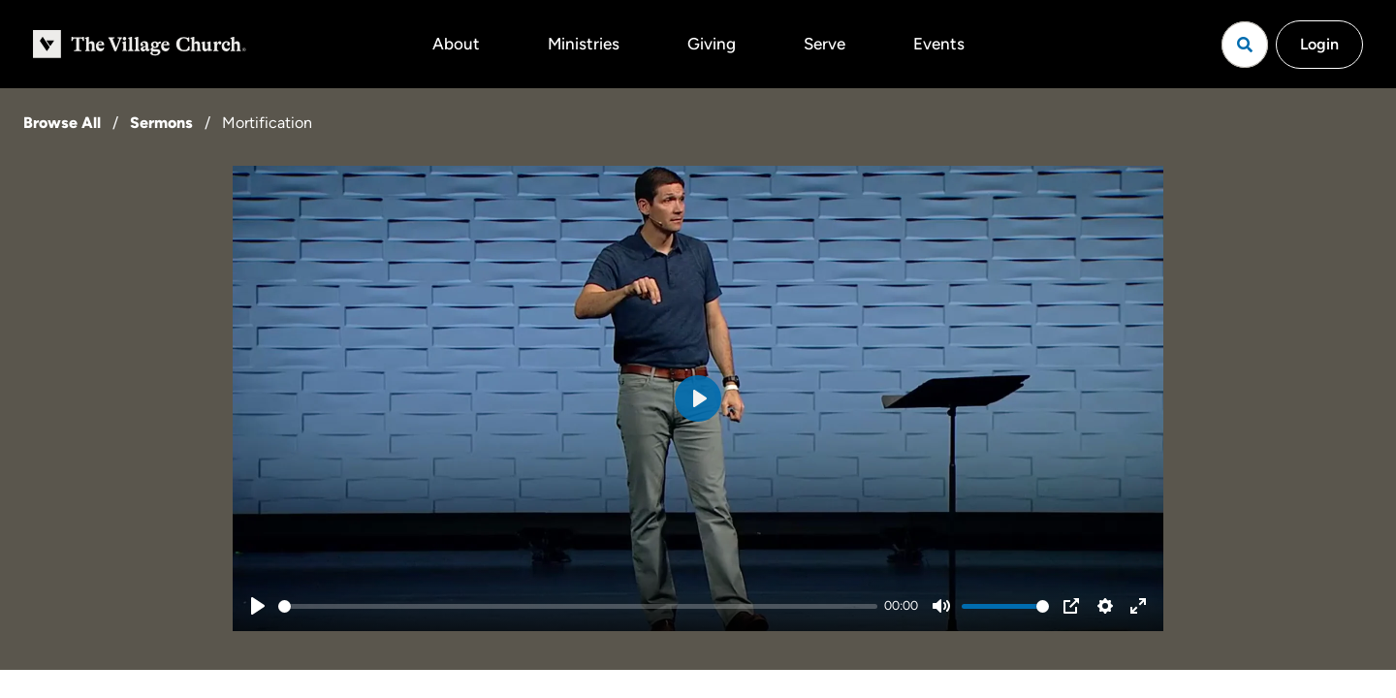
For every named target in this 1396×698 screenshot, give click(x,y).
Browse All (62, 122)
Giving (711, 43)
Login (1319, 44)
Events (939, 43)
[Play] (257, 605)
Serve (824, 43)
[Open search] (1245, 44)
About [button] (456, 43)
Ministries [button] (583, 43)
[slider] (577, 606)
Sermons (161, 122)
